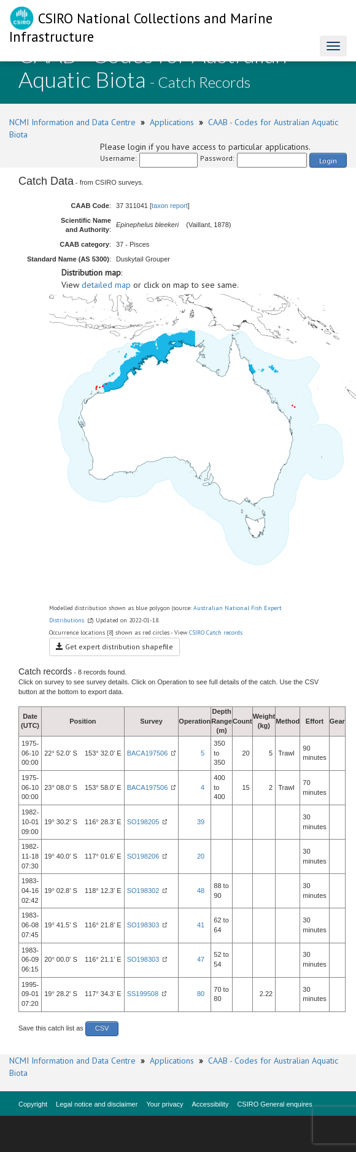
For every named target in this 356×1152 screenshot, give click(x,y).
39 (200, 821)
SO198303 (143, 925)
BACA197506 (147, 753)
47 (200, 959)
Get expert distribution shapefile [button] (114, 646)
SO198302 (143, 890)
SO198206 (143, 856)
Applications (172, 122)
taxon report (170, 205)
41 (200, 925)
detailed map (106, 284)
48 (200, 890)
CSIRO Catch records (215, 632)
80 (200, 993)
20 (200, 856)
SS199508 (142, 993)
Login (328, 160)
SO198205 (143, 821)
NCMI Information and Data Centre (72, 122)
